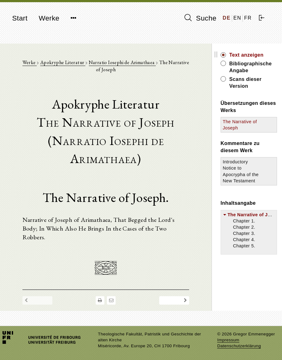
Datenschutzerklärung (239, 346)
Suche (200, 18)
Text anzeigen (246, 55)
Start (19, 18)
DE (227, 18)
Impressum (228, 340)
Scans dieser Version (245, 83)
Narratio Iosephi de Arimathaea (122, 62)
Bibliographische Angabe (250, 67)
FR (248, 18)
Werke (49, 18)
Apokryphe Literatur (62, 62)
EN (237, 18)
